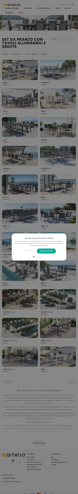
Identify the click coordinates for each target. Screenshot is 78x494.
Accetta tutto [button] (46, 251)
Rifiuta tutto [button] (28, 250)
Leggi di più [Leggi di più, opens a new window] (44, 245)
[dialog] (39, 247)
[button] (39, 257)
